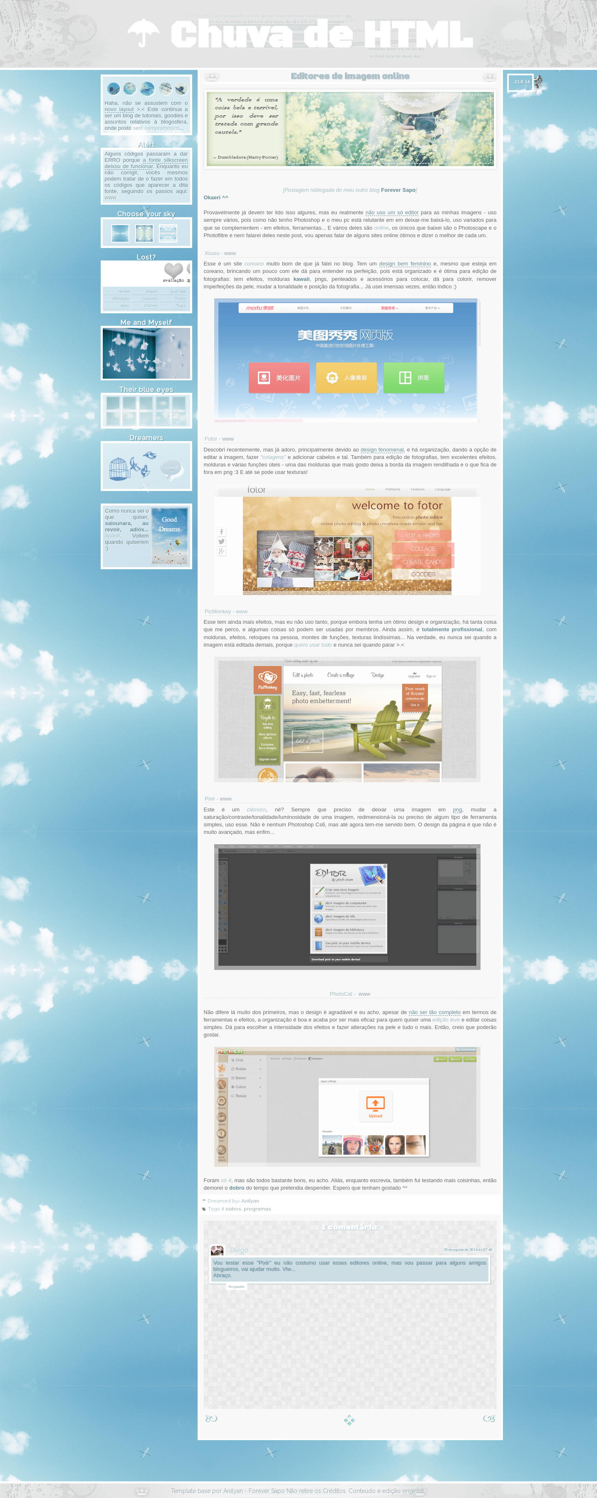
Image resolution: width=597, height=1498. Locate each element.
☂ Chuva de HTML (299, 36)
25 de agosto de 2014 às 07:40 (468, 1250)
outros (233, 1208)
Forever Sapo (267, 1491)
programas (257, 1208)
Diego (239, 1250)
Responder (236, 1287)
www (230, 253)
